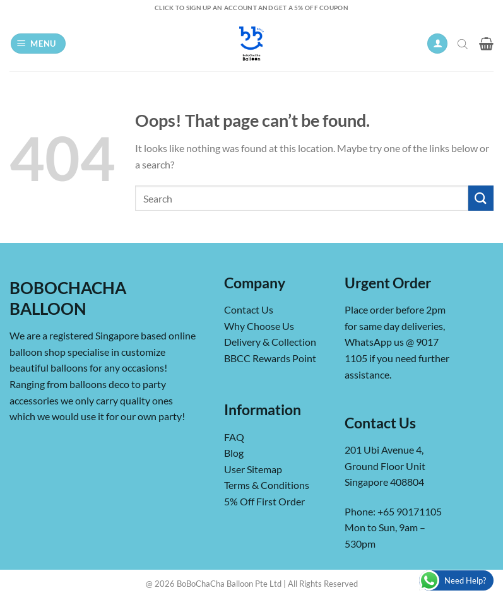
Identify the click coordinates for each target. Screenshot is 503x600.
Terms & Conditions (266, 485)
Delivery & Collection (270, 342)
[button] (38, 43)
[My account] (437, 43)
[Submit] (481, 197)
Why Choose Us (259, 326)
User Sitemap (253, 469)
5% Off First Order (264, 501)
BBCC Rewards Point (270, 358)
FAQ (234, 437)
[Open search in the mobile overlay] (464, 43)
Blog (234, 453)
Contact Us (248, 309)
